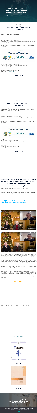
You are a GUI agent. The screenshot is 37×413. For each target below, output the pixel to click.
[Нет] (35, 410)
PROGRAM (18, 76)
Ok (18, 411)
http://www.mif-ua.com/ (11, 71)
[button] (18, 3)
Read (18, 364)
